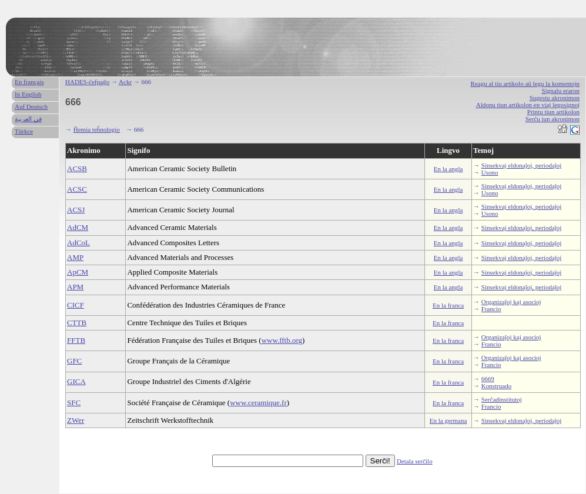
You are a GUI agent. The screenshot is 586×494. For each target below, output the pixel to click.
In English (28, 94)
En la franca (448, 305)
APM (75, 286)
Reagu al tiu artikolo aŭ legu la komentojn (525, 83)
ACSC (77, 189)
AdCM (77, 227)
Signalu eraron (561, 90)
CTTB (76, 322)
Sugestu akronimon (555, 97)
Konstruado (496, 385)
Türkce (24, 131)
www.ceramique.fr (258, 402)
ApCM (77, 272)
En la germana (448, 420)
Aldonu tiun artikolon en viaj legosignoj (528, 104)
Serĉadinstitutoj (501, 399)
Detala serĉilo (415, 461)
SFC (74, 402)
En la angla (448, 168)
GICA (76, 381)
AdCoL (78, 242)
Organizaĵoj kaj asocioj (511, 301)
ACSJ (76, 209)
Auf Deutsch (31, 106)
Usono (489, 172)
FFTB (76, 340)
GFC (74, 360)
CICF (75, 305)
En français (29, 81)
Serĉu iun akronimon (552, 118)
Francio (491, 308)
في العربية (28, 118)
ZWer (75, 420)
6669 (487, 378)
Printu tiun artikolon (553, 111)
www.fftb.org (282, 340)
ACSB (77, 168)
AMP (75, 257)
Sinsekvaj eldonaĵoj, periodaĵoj (521, 165)
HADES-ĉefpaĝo (87, 81)
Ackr (125, 81)
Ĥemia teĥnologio (96, 129)
